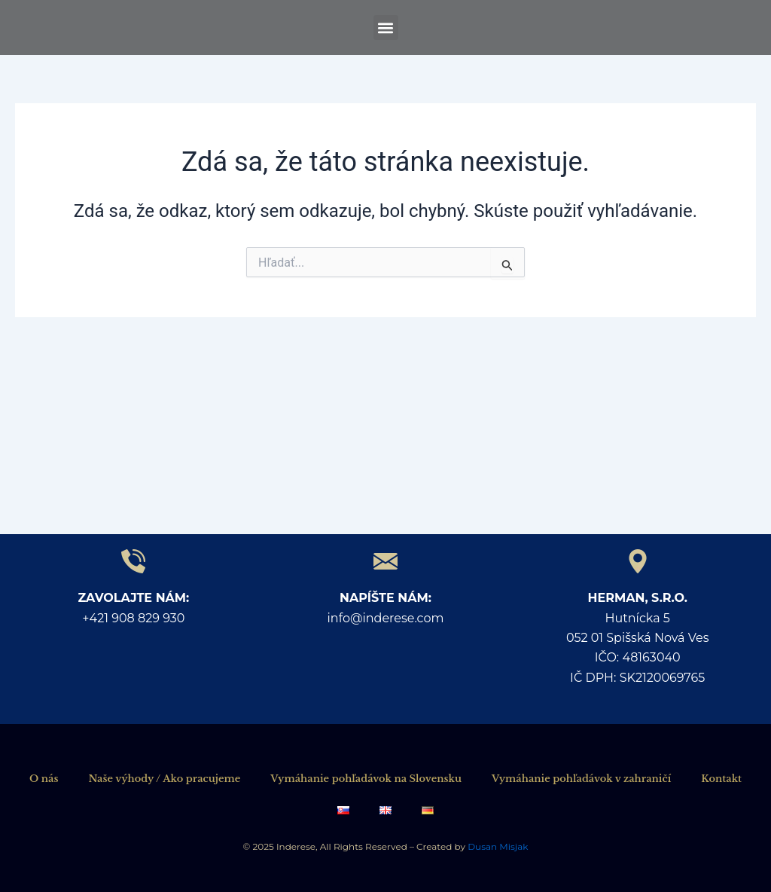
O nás (44, 778)
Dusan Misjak (496, 846)
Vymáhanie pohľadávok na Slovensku (366, 778)
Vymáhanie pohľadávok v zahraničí (581, 778)
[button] (385, 27)
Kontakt (721, 778)
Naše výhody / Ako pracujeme (164, 778)
